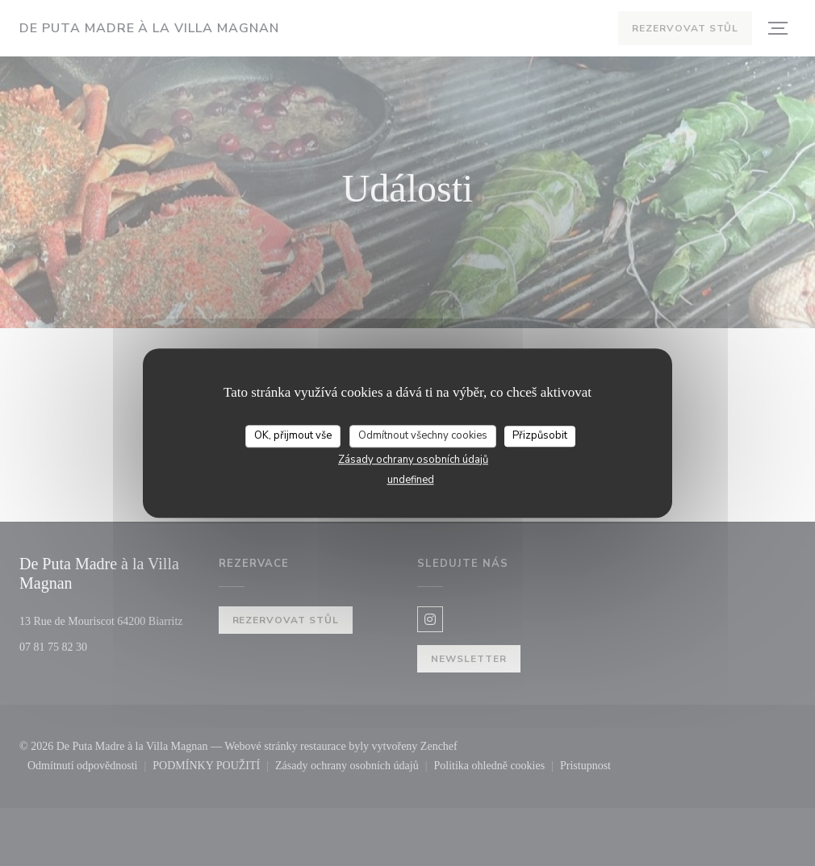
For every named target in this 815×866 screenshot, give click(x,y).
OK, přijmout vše (293, 437)
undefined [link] (410, 480)
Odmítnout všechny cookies (422, 437)
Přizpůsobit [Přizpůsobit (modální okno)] (540, 437)
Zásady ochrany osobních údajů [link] (413, 460)
